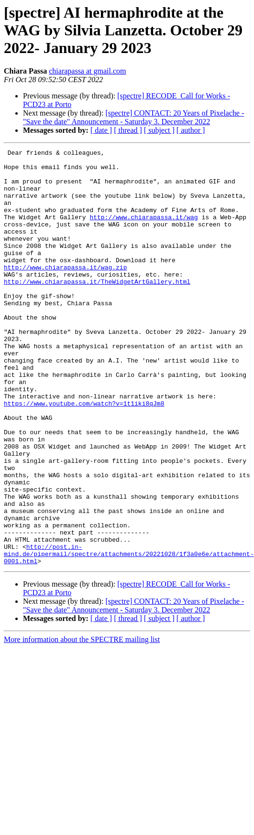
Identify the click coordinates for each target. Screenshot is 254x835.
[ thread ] (128, 130)
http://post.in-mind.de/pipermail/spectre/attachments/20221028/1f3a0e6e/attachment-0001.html (129, 635)
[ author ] (191, 130)
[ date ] (101, 130)
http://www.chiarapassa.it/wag (143, 231)
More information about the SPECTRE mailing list (82, 722)
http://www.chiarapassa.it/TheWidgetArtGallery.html (97, 308)
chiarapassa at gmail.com (87, 71)
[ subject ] (159, 130)
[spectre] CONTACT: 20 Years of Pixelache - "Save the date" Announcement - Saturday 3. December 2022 (133, 117)
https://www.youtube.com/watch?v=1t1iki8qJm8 (84, 454)
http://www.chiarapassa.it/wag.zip (65, 291)
